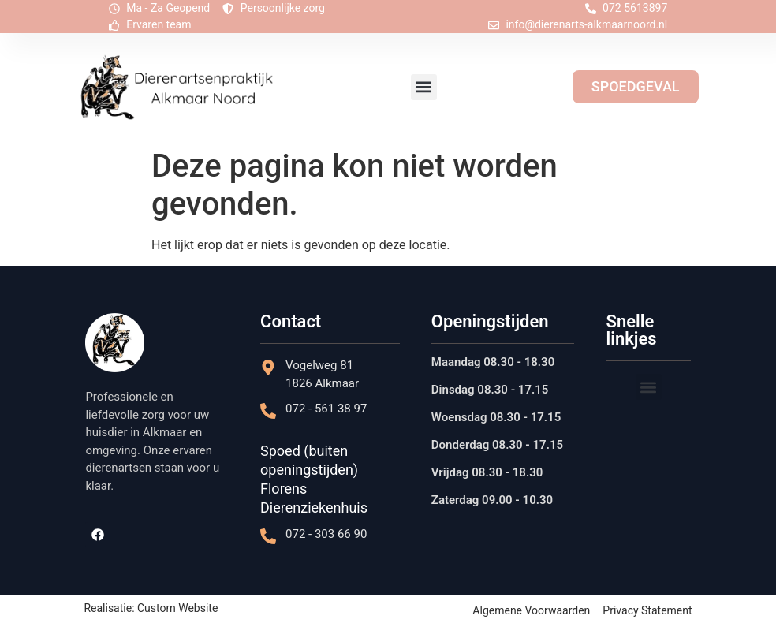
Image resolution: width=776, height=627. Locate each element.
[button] (424, 87)
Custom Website (177, 608)
